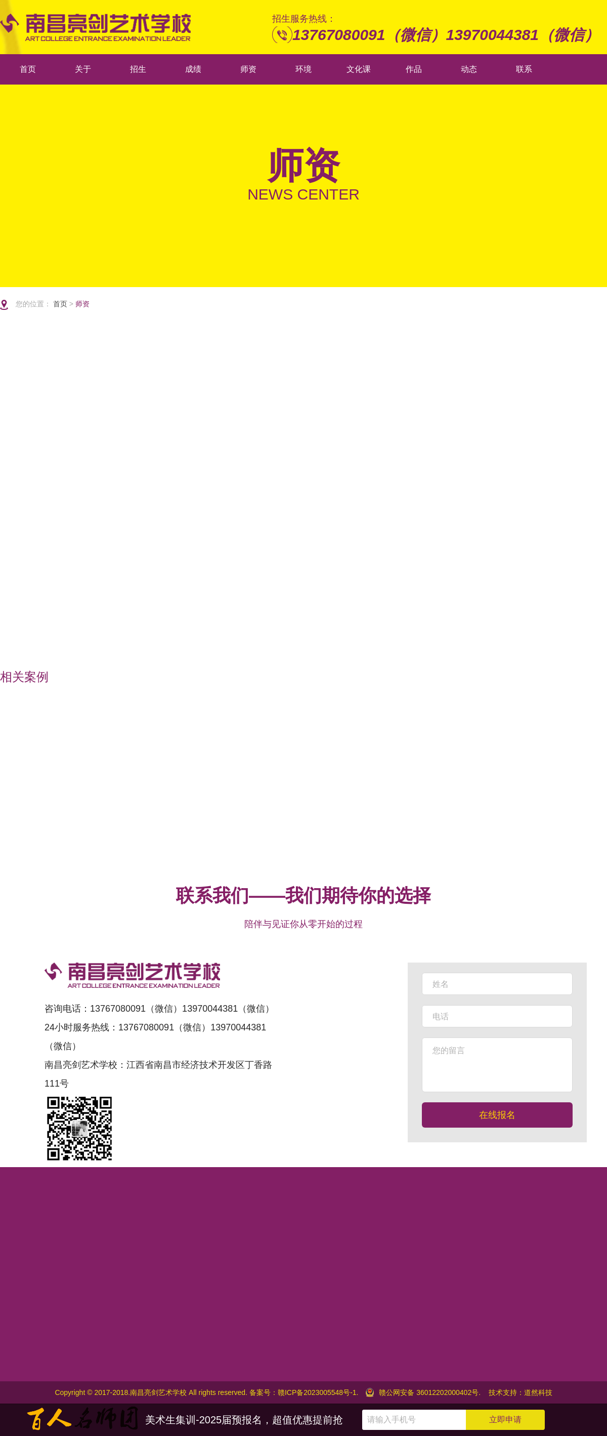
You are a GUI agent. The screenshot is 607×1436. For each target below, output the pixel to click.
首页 (61, 304)
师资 (82, 304)
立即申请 (505, 1419)
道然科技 (538, 1392)
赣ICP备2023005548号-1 (317, 1392)
